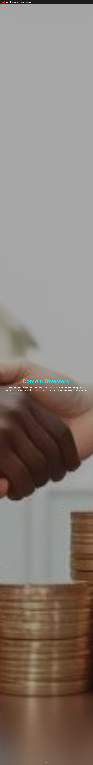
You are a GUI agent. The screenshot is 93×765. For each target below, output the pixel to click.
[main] (46, 384)
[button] (46, 762)
